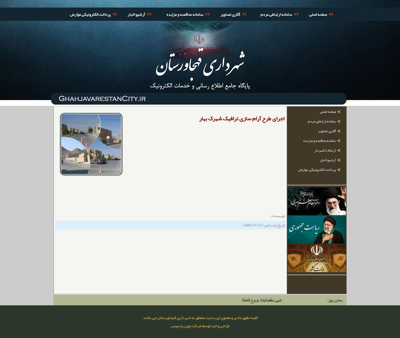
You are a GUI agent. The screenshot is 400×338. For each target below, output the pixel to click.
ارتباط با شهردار (325, 150)
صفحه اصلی (318, 14)
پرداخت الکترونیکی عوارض (90, 14)
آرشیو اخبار (136, 14)
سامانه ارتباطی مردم (276, 14)
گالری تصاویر (230, 14)
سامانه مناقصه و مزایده (184, 14)
